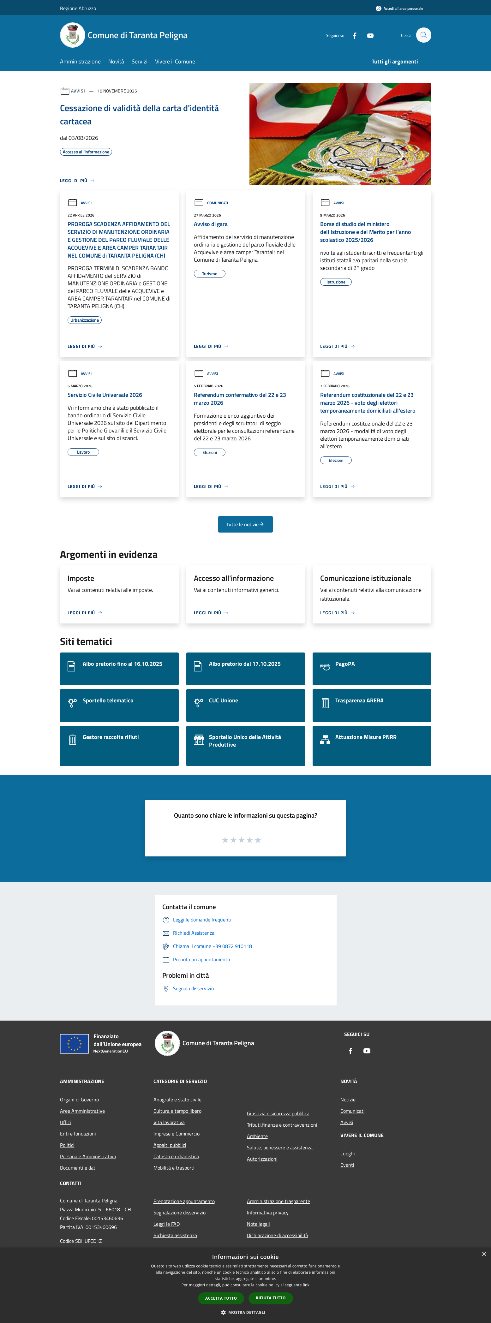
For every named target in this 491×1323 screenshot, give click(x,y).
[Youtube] (367, 35)
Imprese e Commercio (176, 1133)
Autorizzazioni (262, 1159)
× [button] (484, 1254)
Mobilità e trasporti (174, 1167)
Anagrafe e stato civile (177, 1099)
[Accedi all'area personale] (399, 8)
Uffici (65, 1122)
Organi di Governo (79, 1099)
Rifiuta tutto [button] (271, 1298)
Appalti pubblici (169, 1145)
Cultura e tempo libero (177, 1111)
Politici (67, 1145)
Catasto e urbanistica (176, 1156)
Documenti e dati (78, 1167)
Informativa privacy (268, 1212)
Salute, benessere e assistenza (280, 1147)
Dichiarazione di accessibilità (277, 1235)
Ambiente (257, 1136)
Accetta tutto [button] (221, 1298)
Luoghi (347, 1153)
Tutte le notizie (245, 524)
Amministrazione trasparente (278, 1201)
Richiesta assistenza (175, 1235)
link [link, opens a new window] (306, 1285)
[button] (246, 1312)
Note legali (258, 1224)
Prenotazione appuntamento (184, 1201)
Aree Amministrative (82, 1111)
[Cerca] (423, 35)
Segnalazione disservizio (179, 1212)
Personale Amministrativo (88, 1156)
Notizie (348, 1099)
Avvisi (78, 90)
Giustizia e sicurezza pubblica (278, 1113)
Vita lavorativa (169, 1122)
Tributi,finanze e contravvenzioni (282, 1125)
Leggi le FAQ (166, 1224)
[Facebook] (351, 35)
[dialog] (245, 1285)
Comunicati (211, 203)
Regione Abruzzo (78, 8)
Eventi (347, 1165)
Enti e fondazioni (78, 1133)
